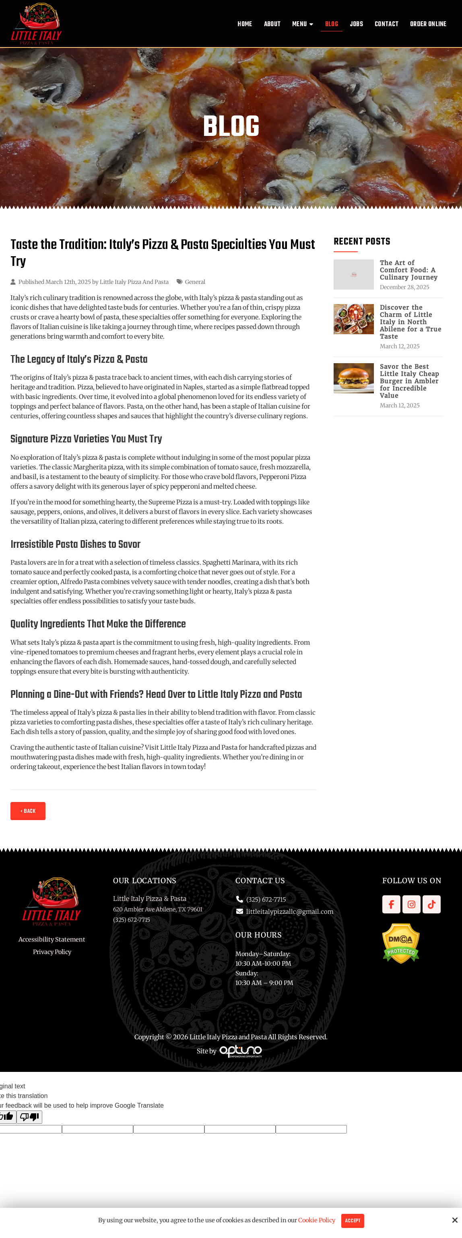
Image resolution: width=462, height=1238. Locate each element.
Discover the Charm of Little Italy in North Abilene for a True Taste (410, 322)
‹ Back (28, 811)
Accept (352, 1221)
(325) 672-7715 (266, 899)
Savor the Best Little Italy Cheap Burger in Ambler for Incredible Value (409, 381)
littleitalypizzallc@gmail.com (290, 911)
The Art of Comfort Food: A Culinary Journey (409, 270)
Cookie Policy (316, 1220)
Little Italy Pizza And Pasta (134, 282)
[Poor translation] (29, 1117)
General (195, 282)
